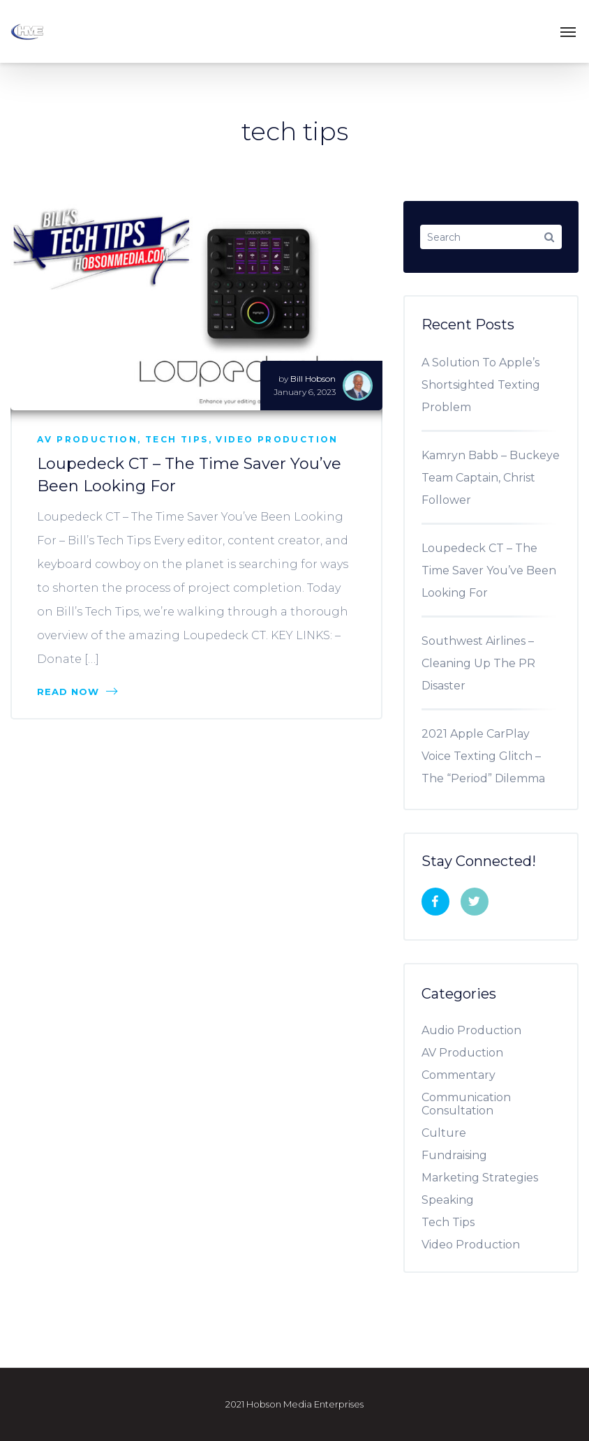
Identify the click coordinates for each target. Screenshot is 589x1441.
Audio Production (477, 1030)
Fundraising (460, 1155)
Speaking (453, 1200)
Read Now (77, 691)
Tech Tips (177, 439)
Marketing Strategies (485, 1177)
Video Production (277, 439)
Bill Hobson (313, 378)
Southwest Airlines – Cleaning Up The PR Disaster (478, 663)
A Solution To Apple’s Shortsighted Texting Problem (481, 385)
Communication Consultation (466, 1104)
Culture (449, 1133)
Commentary (464, 1075)
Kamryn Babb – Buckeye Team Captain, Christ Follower (491, 478)
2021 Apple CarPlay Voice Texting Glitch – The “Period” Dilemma (483, 756)
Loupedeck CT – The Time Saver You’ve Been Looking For (489, 570)
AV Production (87, 439)
